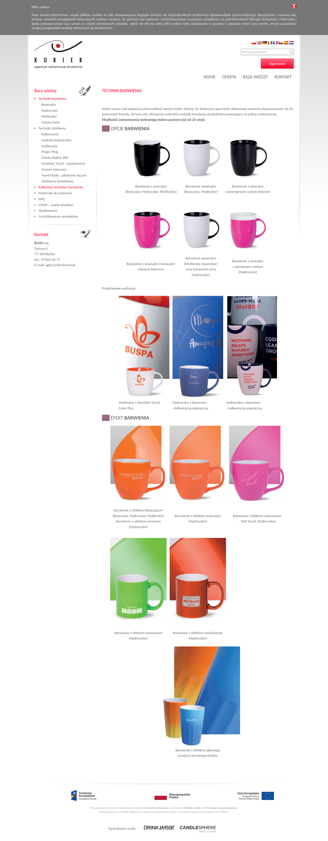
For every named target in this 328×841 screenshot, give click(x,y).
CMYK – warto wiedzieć (56, 205)
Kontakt (41, 234)
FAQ (42, 199)
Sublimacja (49, 146)
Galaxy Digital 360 (54, 157)
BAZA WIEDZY (255, 77)
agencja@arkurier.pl (60, 265)
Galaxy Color (50, 122)
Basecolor (48, 104)
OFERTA (229, 77)
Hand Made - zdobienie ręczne (64, 175)
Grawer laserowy (54, 169)
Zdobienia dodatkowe (57, 181)
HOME (210, 77)
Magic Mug (49, 151)
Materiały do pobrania (55, 193)
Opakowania (48, 210)
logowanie (277, 63)
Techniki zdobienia (52, 128)
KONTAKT (283, 77)
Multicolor (49, 116)
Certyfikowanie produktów (58, 216)
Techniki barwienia (52, 98)
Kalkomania (50, 134)
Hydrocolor (49, 110)
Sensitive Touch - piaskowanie (63, 163)
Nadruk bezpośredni (56, 140)
